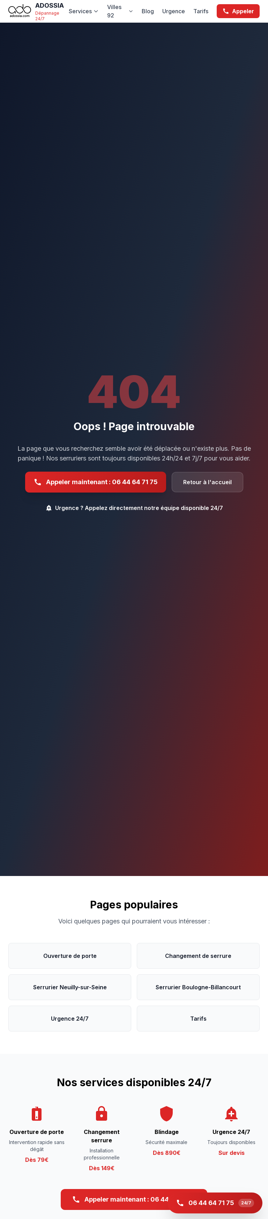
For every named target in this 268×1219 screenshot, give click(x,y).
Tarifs (200, 11)
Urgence (173, 11)
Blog (148, 11)
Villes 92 (120, 11)
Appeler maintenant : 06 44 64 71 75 (96, 482)
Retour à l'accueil (207, 482)
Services (84, 11)
